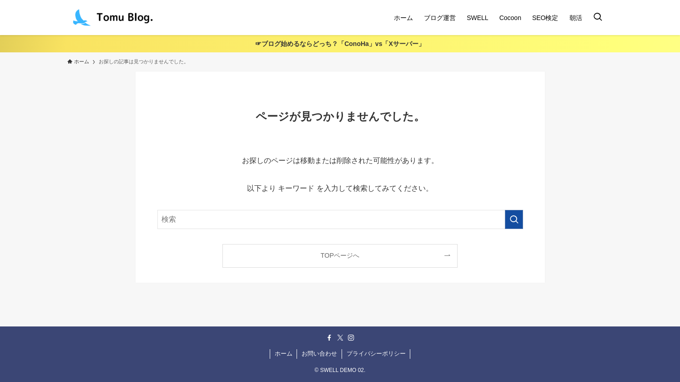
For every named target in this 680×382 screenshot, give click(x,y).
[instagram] (351, 338)
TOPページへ (340, 255)
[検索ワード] (340, 219)
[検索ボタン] (598, 17)
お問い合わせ (319, 353)
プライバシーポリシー (376, 353)
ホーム (283, 353)
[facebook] (329, 338)
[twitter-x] (340, 338)
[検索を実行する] (514, 219)
